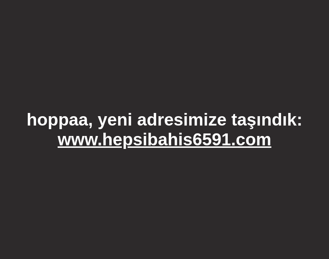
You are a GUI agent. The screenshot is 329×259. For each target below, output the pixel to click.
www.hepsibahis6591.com (164, 139)
